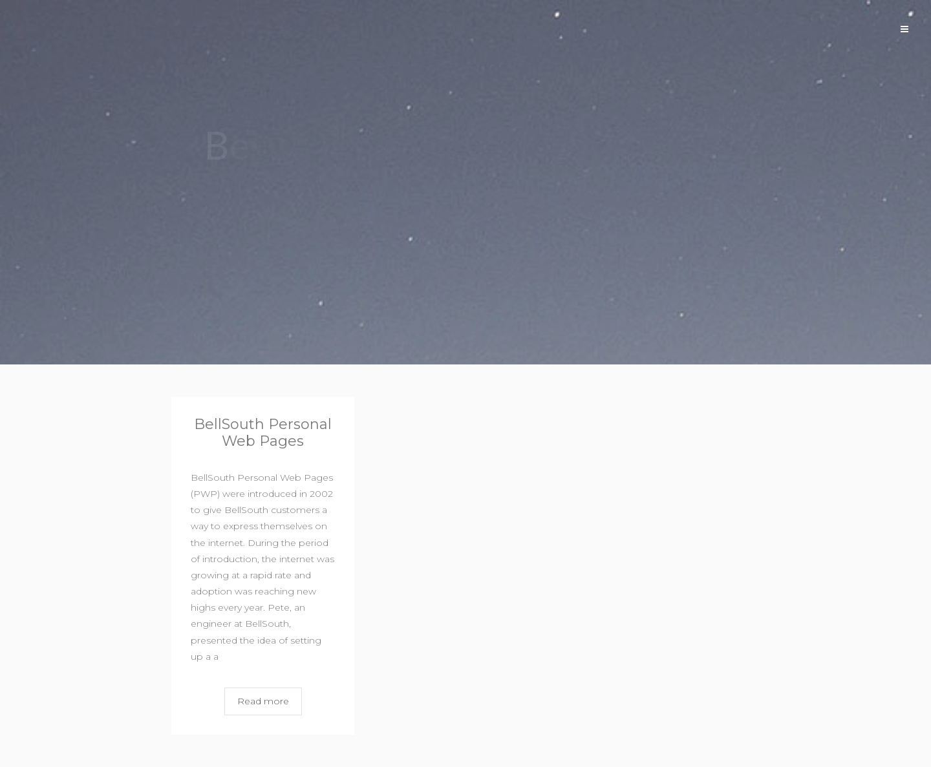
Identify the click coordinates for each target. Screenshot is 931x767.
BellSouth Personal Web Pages (263, 432)
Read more (263, 701)
